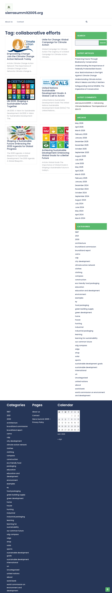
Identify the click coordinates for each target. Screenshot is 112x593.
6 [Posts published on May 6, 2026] (65, 419)
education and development (87, 290)
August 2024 (80, 200)
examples (79, 298)
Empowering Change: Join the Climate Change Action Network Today (20, 56)
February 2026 (81, 134)
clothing (78, 272)
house (77, 320)
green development (83, 312)
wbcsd (78, 385)
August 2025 (80, 156)
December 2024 (81, 185)
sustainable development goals (89, 364)
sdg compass (81, 345)
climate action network (85, 265)
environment (80, 294)
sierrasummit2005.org (24, 13)
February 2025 (81, 178)
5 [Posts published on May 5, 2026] (62, 419)
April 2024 (79, 214)
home (77, 316)
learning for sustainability (86, 338)
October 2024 (81, 193)
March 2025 (80, 174)
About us (9, 22)
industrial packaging (84, 331)
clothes (78, 269)
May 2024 (79, 211)
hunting (78, 323)
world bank (80, 389)
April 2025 (79, 171)
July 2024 (79, 203)
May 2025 (79, 167)
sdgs (77, 349)
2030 (77, 239)
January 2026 (81, 138)
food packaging (82, 305)
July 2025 (79, 160)
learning (78, 334)
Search (81, 35)
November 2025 (81, 145)
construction (80, 280)
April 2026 (79, 127)
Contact (20, 22)
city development (82, 261)
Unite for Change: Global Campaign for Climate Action (55, 42)
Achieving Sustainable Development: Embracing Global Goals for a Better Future (55, 154)
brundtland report (83, 250)
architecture (80, 243)
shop (77, 353)
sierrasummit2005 (83, 103)
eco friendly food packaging (87, 283)
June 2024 (79, 207)
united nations (81, 381)
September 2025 (82, 152)
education (79, 287)
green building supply (84, 309)
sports (78, 360)
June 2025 (79, 163)
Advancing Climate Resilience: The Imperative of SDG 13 (91, 106)
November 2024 (82, 189)
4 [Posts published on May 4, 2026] (59, 419)
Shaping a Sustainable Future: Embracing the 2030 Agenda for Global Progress (20, 144)
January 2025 (81, 182)
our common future (83, 342)
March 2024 (80, 218)
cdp (76, 258)
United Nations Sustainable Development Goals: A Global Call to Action (54, 91)
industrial (79, 327)
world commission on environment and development (16, 587)
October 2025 (81, 149)
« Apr (60, 439)
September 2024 (82, 196)
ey (76, 301)
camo (77, 254)
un (76, 374)
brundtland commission (85, 247)
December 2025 (81, 141)
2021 (77, 236)
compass (79, 276)
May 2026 (79, 123)
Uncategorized (81, 378)
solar (77, 356)
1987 (77, 232)
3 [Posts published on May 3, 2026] (78, 416)
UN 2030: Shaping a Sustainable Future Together (17, 104)
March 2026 (80, 130)
